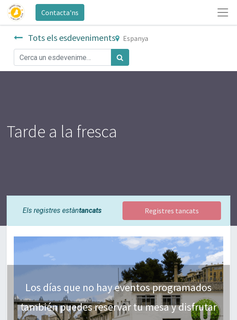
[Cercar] (120, 57)
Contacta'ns (60, 12)
